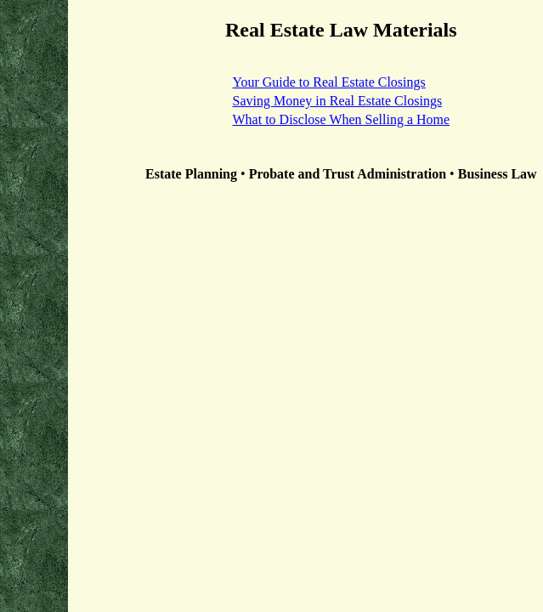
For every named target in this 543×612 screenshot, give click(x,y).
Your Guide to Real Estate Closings (328, 82)
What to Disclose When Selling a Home (341, 119)
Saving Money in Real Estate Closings (337, 101)
